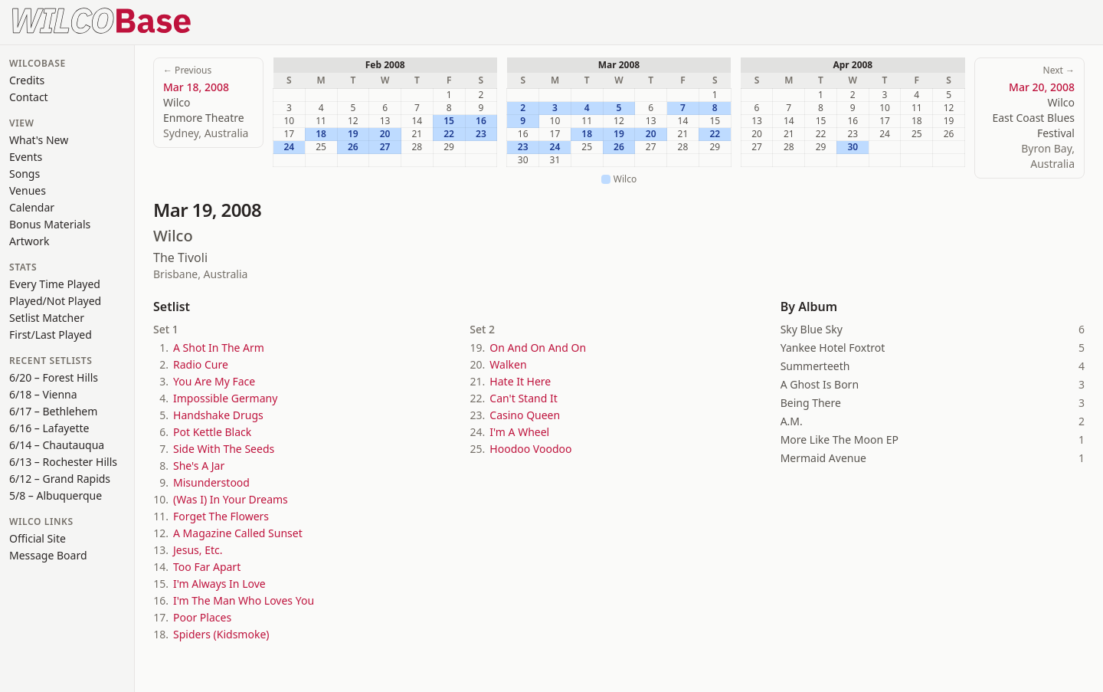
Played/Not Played (55, 301)
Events (25, 156)
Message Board (48, 555)
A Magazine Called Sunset (238, 533)
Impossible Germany (225, 398)
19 (353, 134)
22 (448, 134)
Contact (28, 97)
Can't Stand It (523, 398)
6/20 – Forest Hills (53, 377)
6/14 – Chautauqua (56, 445)
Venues (27, 190)
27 (385, 147)
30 (852, 147)
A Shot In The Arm (218, 347)
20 (385, 134)
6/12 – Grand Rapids (59, 478)
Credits (26, 80)
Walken (507, 364)
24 (289, 147)
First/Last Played (50, 334)
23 (481, 134)
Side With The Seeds (223, 448)
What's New (38, 140)
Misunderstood (211, 482)
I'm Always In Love (219, 583)
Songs (24, 173)
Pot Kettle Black (212, 432)
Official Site (37, 538)
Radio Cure (200, 364)
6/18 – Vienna (43, 394)
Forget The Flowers (221, 516)
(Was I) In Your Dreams (230, 499)
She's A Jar (198, 465)
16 (481, 121)
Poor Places (202, 617)
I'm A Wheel (519, 432)
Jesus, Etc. (197, 550)
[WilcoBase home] (102, 19)
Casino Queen (524, 415)
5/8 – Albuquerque (55, 495)
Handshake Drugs (218, 415)
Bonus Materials (49, 224)
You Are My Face (214, 381)
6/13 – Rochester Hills (63, 461)
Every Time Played (54, 284)
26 (353, 147)
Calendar (31, 207)
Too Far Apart (207, 566)
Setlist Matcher (46, 317)
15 (448, 121)
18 (321, 134)
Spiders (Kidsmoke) (221, 634)
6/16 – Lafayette (49, 428)
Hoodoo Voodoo (530, 448)
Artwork (29, 241)
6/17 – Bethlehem (53, 411)
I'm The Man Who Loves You (243, 600)
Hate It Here (520, 381)
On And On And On (537, 347)
